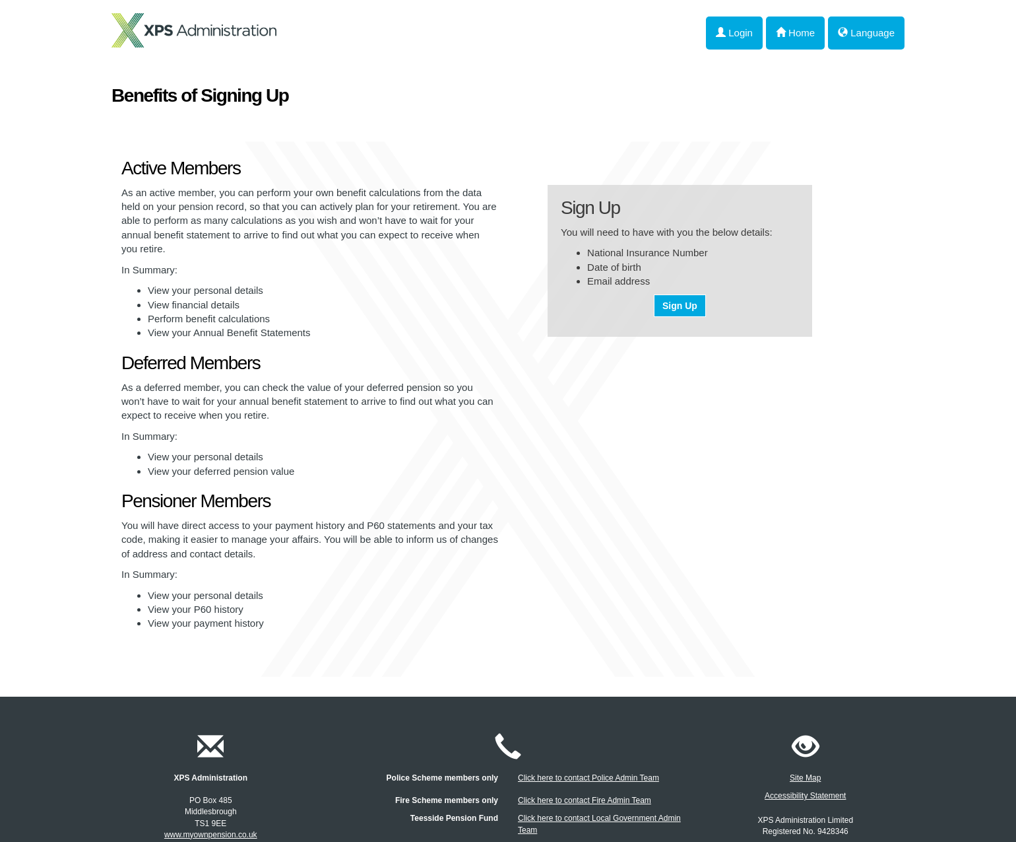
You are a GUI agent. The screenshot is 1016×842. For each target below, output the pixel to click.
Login (734, 32)
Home (795, 32)
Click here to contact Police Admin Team (588, 778)
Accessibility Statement (805, 795)
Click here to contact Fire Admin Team (584, 800)
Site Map (805, 778)
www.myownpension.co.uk (210, 834)
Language (866, 32)
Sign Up (679, 305)
